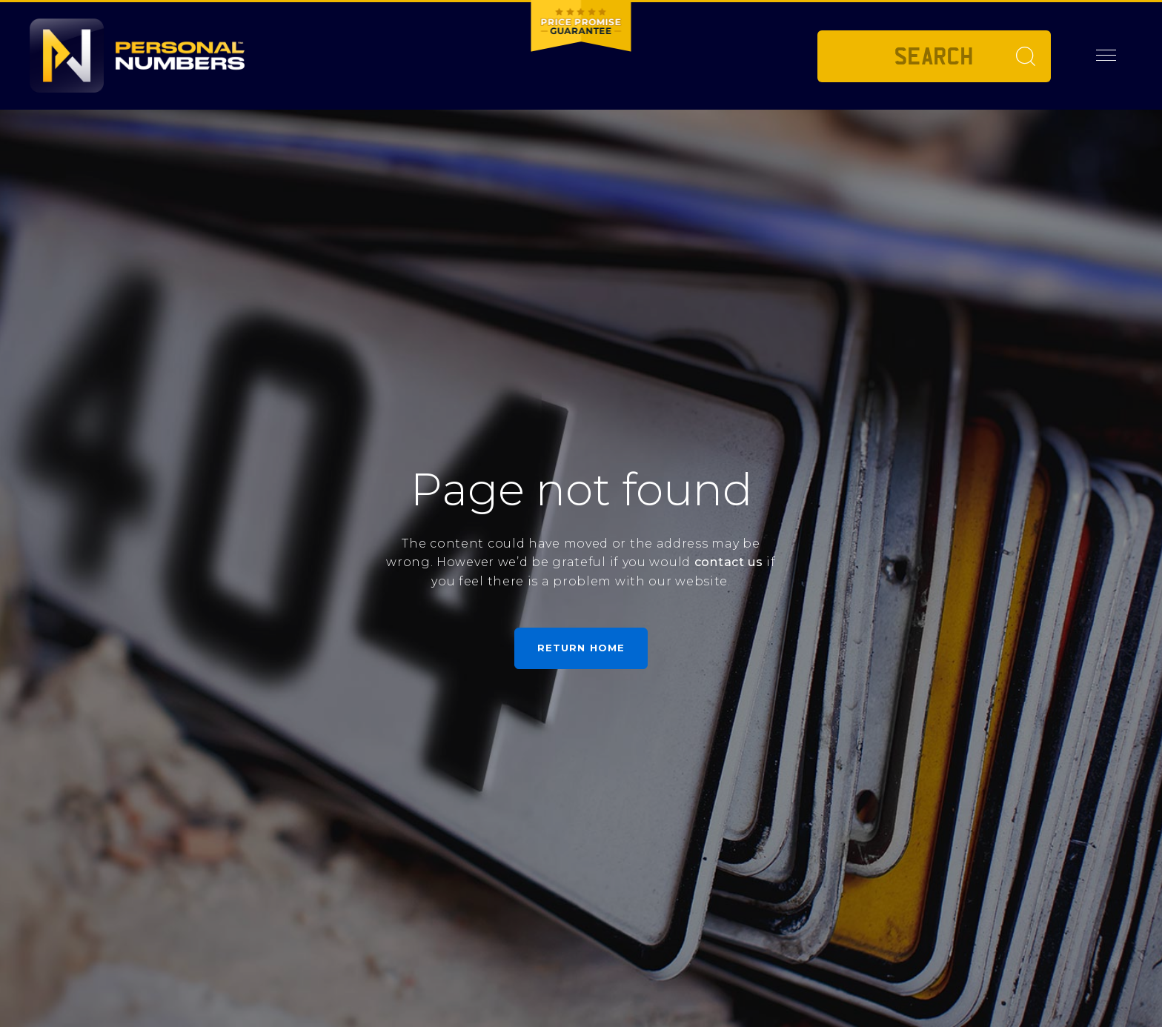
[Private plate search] (934, 56)
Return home (580, 648)
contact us (728, 562)
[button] (1106, 55)
